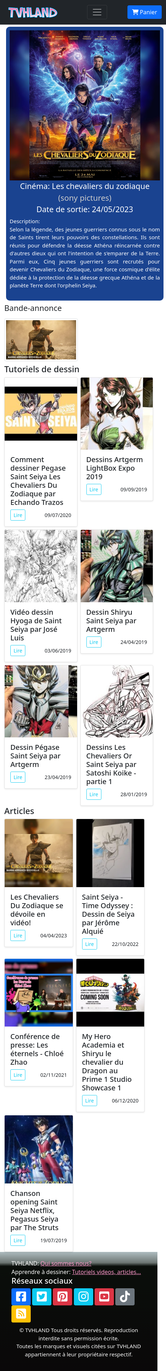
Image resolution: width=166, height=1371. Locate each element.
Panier (144, 12)
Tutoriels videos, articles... (106, 1272)
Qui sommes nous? (65, 1263)
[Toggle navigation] (97, 12)
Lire (18, 515)
